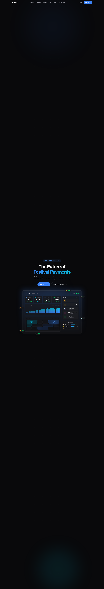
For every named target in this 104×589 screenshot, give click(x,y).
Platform (32, 2)
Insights (45, 2)
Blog (55, 2)
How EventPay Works (58, 284)
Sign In (80, 2)
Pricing (50, 2)
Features (39, 2)
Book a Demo (62, 2)
